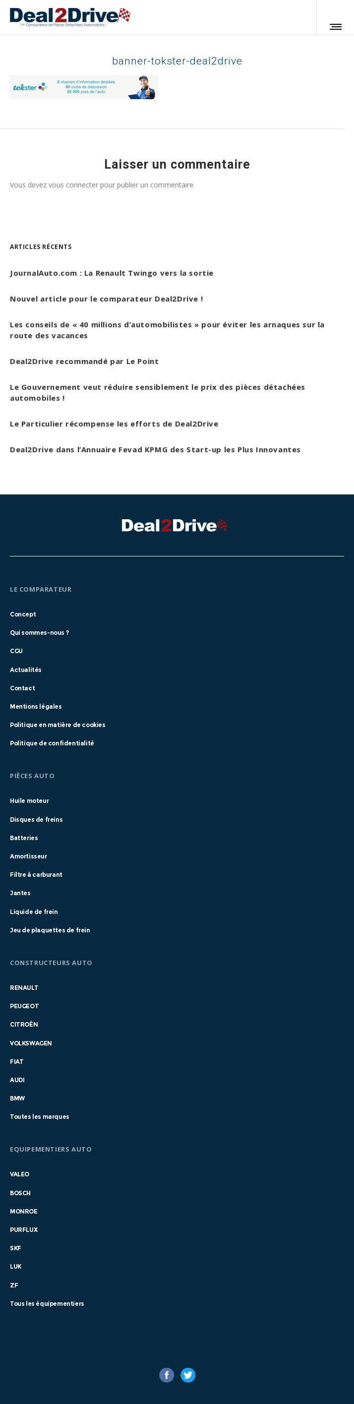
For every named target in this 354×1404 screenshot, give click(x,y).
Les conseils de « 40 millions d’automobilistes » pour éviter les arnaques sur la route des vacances (167, 329)
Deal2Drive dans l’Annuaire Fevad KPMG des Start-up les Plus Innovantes (155, 449)
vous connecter (73, 184)
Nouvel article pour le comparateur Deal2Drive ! (106, 299)
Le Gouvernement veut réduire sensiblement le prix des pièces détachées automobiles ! (157, 392)
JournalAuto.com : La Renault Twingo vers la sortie (112, 273)
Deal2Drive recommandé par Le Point (84, 361)
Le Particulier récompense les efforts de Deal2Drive (114, 423)
